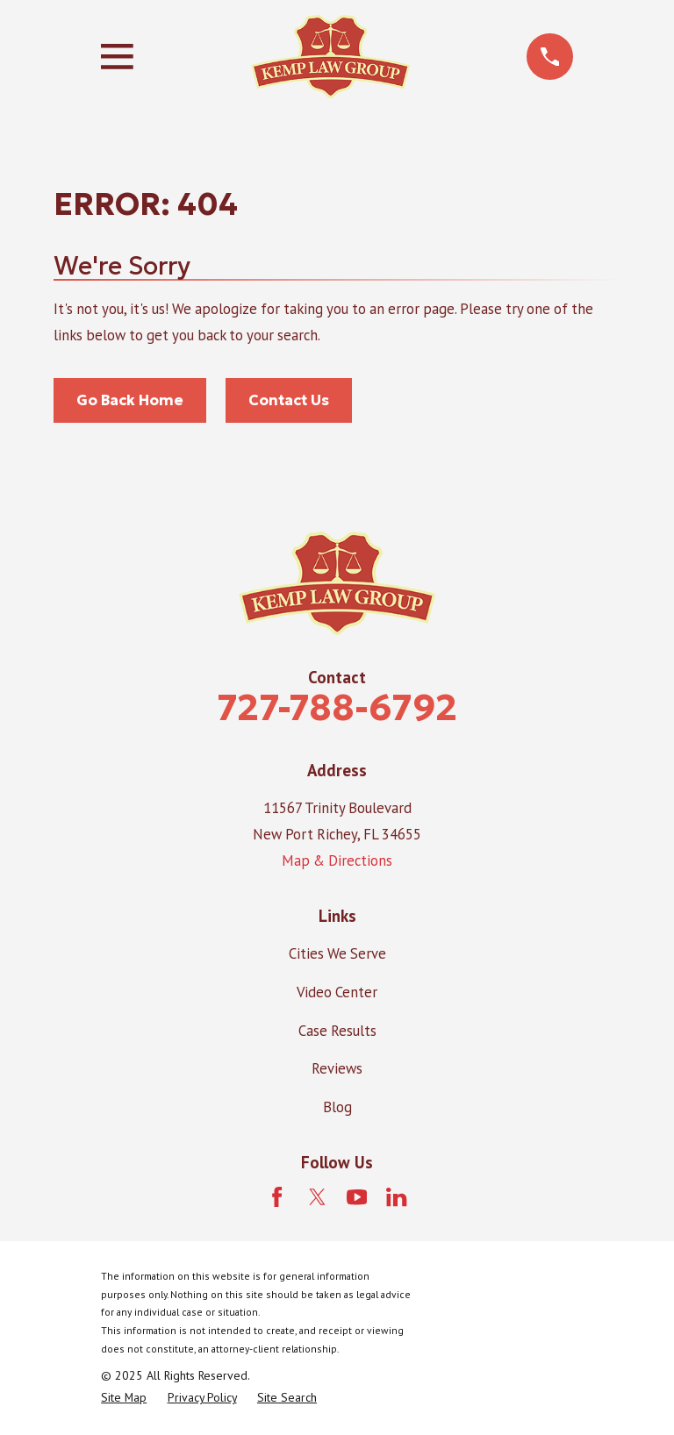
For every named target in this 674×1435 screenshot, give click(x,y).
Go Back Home (129, 400)
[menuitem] (124, 1398)
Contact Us (288, 400)
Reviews (337, 1068)
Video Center (337, 992)
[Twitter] (317, 1197)
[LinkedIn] (396, 1197)
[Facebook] (277, 1197)
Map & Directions (337, 860)
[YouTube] (357, 1197)
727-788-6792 (337, 707)
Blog (337, 1107)
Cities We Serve (337, 953)
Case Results (337, 1030)
